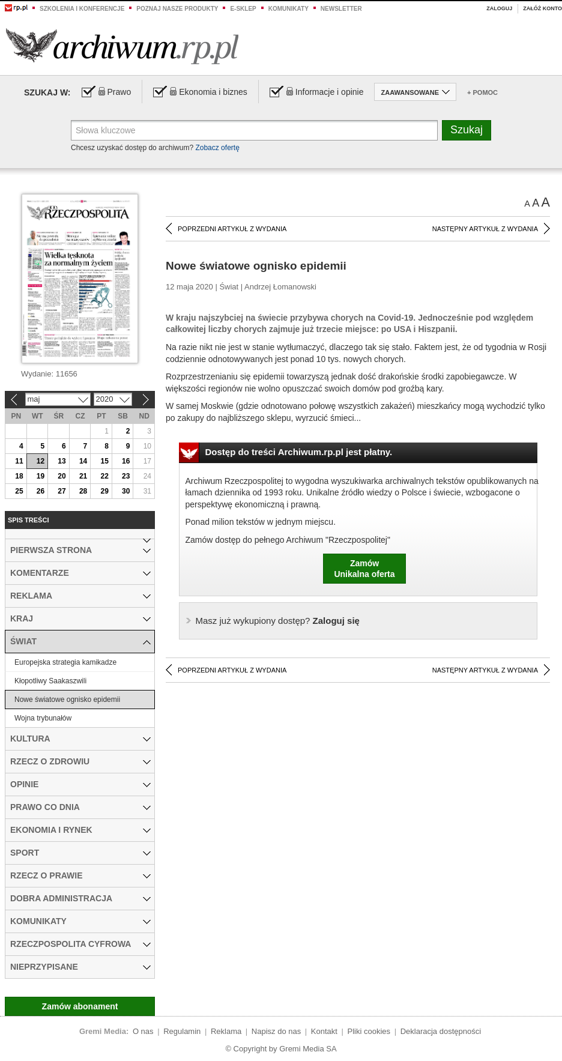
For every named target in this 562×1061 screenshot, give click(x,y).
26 (40, 491)
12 (40, 461)
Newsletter (341, 8)
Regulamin (182, 1031)
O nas (143, 1031)
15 (104, 461)
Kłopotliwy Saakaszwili (50, 681)
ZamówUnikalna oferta (364, 568)
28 (83, 491)
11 (19, 461)
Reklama (226, 1031)
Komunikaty (288, 8)
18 (19, 476)
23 (126, 476)
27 (61, 491)
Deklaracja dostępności (440, 1031)
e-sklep (243, 8)
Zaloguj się (278, 620)
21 (83, 476)
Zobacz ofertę (217, 148)
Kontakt (324, 1031)
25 (19, 491)
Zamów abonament (80, 1006)
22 (104, 476)
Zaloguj (499, 8)
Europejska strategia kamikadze (65, 662)
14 (83, 461)
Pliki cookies (369, 1031)
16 (126, 461)
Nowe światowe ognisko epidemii (67, 699)
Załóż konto (542, 8)
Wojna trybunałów (42, 718)
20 (61, 476)
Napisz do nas (276, 1031)
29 (104, 491)
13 (61, 461)
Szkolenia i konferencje (82, 8)
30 (126, 491)
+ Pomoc (482, 92)
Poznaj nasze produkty (177, 8)
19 (40, 476)
